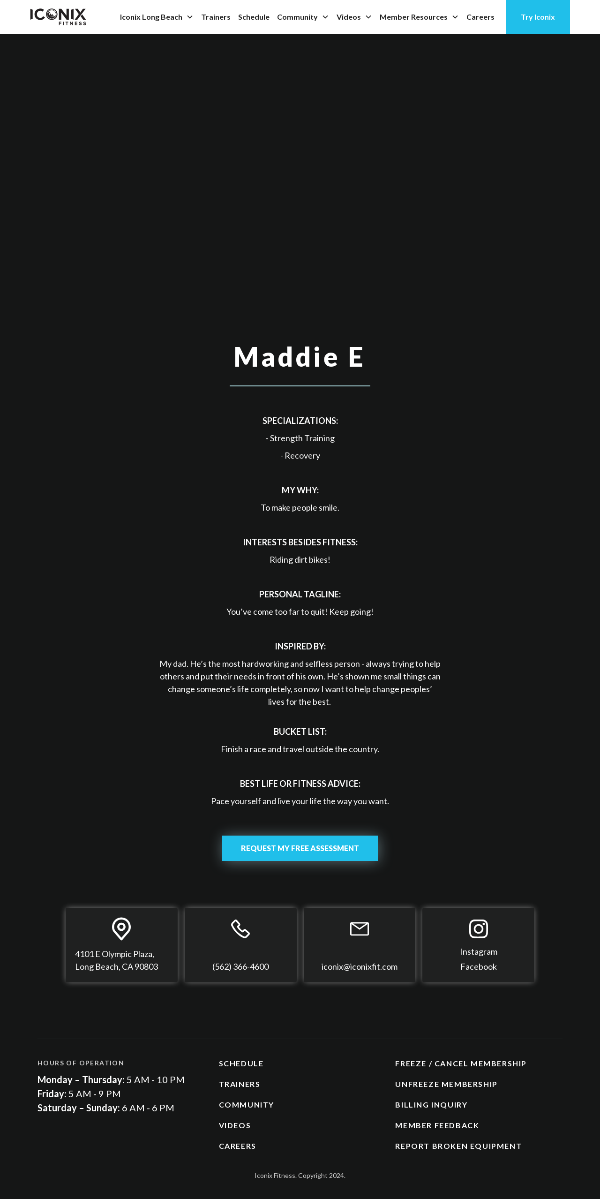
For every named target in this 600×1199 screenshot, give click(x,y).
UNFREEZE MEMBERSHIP (446, 1083)
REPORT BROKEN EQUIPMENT (458, 1145)
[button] (156, 17)
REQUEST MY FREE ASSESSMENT (300, 848)
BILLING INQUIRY (431, 1104)
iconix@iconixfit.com (360, 966)
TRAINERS (240, 1083)
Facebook (478, 966)
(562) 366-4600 (240, 966)
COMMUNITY (246, 1104)
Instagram (478, 951)
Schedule (254, 16)
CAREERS (237, 1145)
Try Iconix (538, 16)
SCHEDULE (241, 1063)
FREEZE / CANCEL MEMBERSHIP (461, 1063)
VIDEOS (235, 1125)
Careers (480, 16)
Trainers (216, 16)
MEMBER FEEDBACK (437, 1125)
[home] (58, 17)
